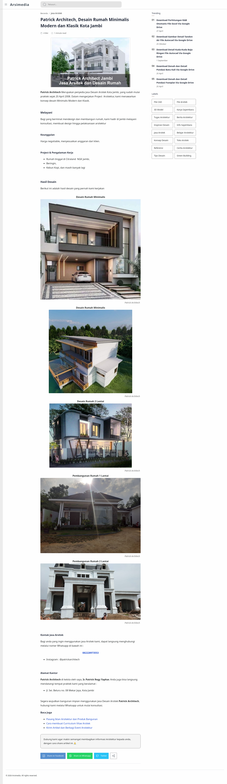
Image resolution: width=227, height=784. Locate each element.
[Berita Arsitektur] (202, 118)
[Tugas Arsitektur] (179, 118)
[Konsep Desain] (179, 141)
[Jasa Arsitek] (179, 134)
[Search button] (44, 4)
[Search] (81, 4)
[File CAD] (179, 103)
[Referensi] (179, 149)
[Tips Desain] (179, 157)
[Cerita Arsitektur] (202, 149)
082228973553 (107, 653)
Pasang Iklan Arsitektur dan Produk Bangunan (89, 720)
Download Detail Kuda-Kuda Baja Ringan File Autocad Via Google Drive (191, 54)
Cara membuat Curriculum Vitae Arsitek (85, 724)
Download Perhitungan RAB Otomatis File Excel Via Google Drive (190, 24)
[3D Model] (179, 111)
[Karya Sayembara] (202, 111)
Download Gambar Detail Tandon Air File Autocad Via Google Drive (191, 39)
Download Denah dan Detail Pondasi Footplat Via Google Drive (192, 82)
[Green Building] (202, 157)
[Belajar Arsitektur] (202, 134)
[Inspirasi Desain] (179, 126)
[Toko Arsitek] (202, 141)
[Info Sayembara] (202, 126)
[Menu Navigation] (5, 4)
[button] (70, 757)
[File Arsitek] (202, 103)
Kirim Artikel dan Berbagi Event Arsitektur (86, 728)
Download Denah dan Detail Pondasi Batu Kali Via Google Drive (192, 69)
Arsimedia (19, 4)
